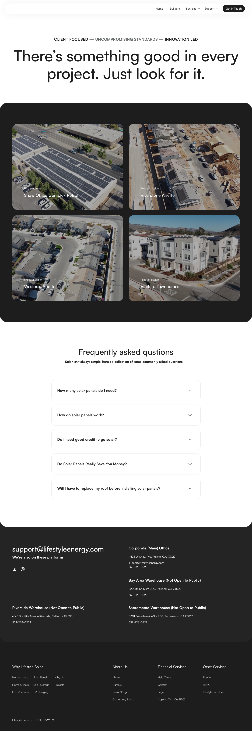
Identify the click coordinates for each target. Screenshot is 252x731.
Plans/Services (20, 692)
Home (159, 8)
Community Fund (123, 699)
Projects (59, 684)
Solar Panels (40, 677)
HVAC (206, 684)
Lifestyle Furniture (213, 692)
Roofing (207, 677)
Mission (117, 677)
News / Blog (120, 692)
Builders (175, 8)
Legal (161, 692)
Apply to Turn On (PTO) (171, 699)
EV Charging (40, 692)
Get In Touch (234, 8)
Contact (162, 684)
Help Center (165, 677)
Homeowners (20, 677)
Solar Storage (41, 684)
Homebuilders (20, 684)
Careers (117, 684)
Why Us (59, 677)
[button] (192, 9)
